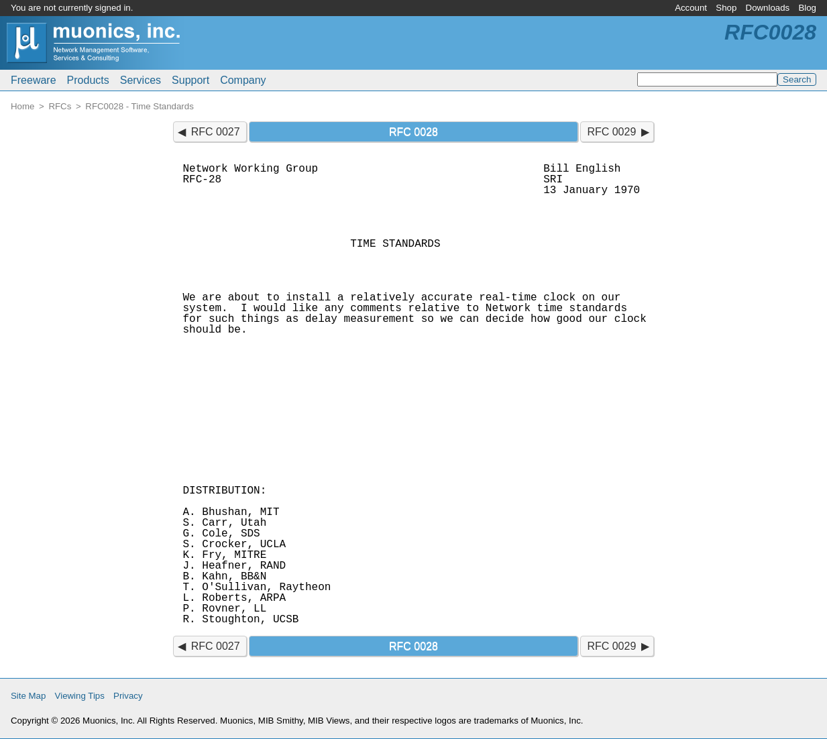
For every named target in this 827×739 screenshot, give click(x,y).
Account (691, 8)
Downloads (768, 8)
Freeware (33, 80)
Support (190, 80)
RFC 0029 (611, 131)
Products (88, 80)
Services (140, 80)
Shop (726, 8)
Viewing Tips (80, 696)
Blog (807, 8)
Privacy (128, 696)
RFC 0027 (215, 131)
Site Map (28, 696)
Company (243, 80)
